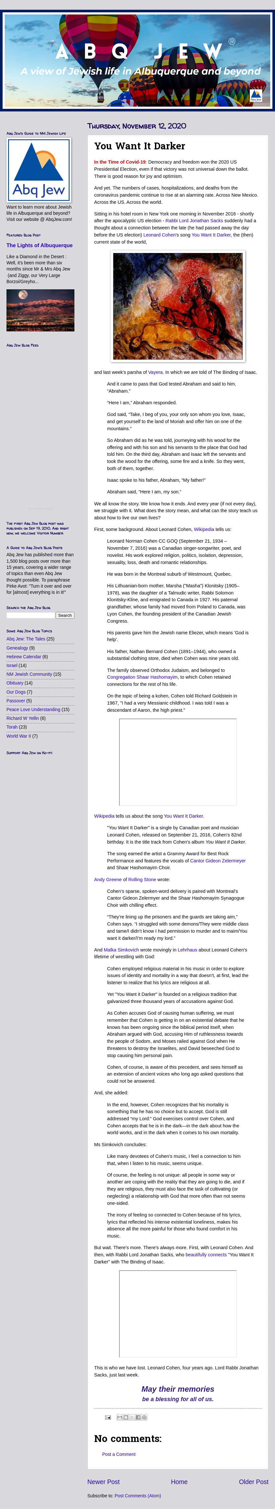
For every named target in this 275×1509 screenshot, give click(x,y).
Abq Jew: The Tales (25, 639)
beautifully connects (206, 1254)
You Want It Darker (211, 234)
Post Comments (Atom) (138, 1495)
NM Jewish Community (29, 674)
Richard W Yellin (22, 718)
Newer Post (103, 1482)
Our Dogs (16, 692)
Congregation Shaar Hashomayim (142, 677)
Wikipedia (204, 529)
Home (179, 1482)
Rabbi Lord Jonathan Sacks (194, 220)
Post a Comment (119, 1454)
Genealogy (17, 648)
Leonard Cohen (159, 234)
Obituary (14, 683)
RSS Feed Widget (40, 509)
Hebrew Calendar (23, 656)
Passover (15, 700)
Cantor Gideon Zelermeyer (218, 860)
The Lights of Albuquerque (39, 245)
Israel (11, 665)
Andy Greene (108, 879)
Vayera (155, 372)
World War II (18, 736)
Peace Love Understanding (33, 709)
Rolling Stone (142, 879)
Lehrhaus (187, 949)
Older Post (254, 1482)
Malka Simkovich (121, 949)
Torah (12, 727)
